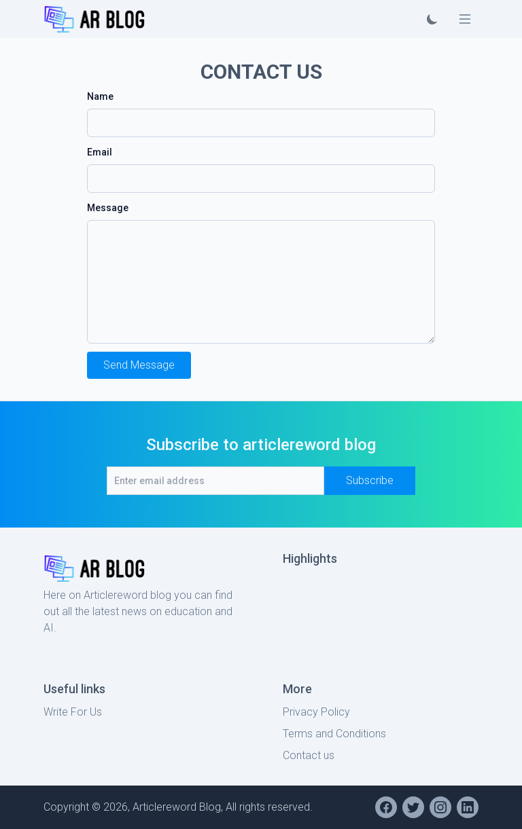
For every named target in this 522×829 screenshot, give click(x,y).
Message (107, 207)
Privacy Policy (316, 711)
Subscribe (370, 480)
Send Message (139, 364)
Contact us (308, 755)
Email (99, 152)
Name (100, 96)
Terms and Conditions (334, 733)
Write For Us (73, 711)
